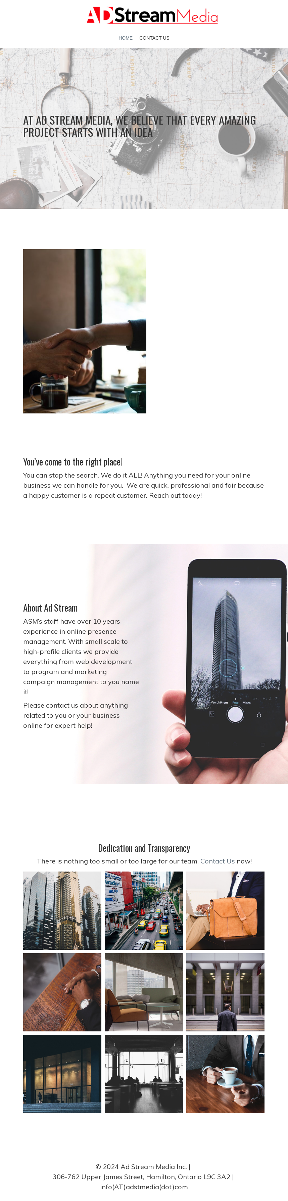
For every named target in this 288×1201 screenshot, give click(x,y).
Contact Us (154, 38)
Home (125, 38)
